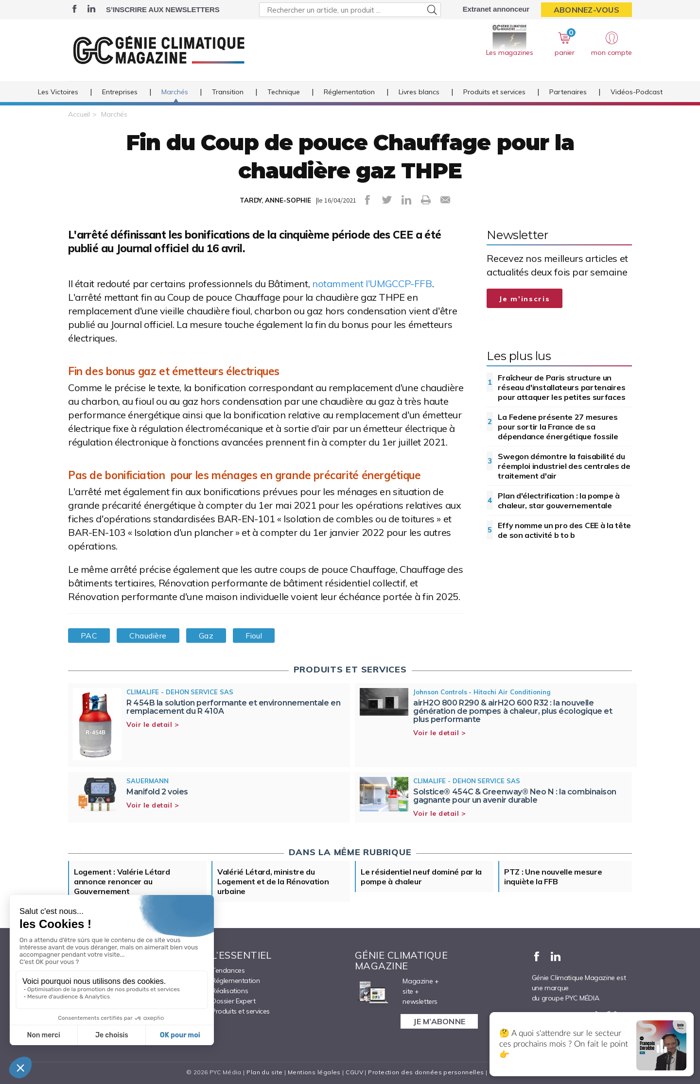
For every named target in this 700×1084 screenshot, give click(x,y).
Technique (283, 91)
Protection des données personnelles (426, 1072)
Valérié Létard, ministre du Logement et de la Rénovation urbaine (273, 881)
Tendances (228, 970)
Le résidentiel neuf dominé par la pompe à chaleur (421, 876)
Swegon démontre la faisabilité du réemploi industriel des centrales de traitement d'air (564, 466)
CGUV (354, 1072)
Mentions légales (314, 1072)
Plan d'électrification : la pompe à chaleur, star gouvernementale (559, 500)
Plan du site (264, 1072)
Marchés (174, 91)
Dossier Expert (233, 1001)
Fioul (253, 635)
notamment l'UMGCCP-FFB (372, 283)
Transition (228, 91)
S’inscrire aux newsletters (162, 9)
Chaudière (147, 635)
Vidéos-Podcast (637, 91)
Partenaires (568, 91)
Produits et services (494, 91)
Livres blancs (419, 91)
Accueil (79, 114)
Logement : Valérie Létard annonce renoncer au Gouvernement (122, 881)
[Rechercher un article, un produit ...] (349, 9)
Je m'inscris (524, 298)
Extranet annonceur (496, 9)
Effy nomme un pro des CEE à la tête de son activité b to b (564, 530)
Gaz (206, 635)
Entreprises (120, 91)
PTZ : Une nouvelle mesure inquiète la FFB (553, 876)
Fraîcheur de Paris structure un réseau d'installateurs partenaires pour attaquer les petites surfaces (561, 387)
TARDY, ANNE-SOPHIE (275, 200)
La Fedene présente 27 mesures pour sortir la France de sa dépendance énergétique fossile (558, 426)
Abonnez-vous (586, 10)
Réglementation (349, 91)
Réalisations (229, 990)
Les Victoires (58, 91)
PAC (89, 635)
